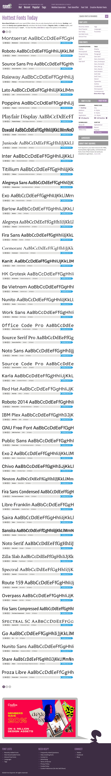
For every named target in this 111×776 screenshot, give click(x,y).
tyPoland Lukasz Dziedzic (23, 94)
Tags (44, 7)
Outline (96, 84)
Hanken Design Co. (25, 278)
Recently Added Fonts (11, 753)
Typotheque (22, 561)
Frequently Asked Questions (50, 753)
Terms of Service (46, 762)
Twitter (79, 753)
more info (97, 154)
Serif (80, 59)
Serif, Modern (98, 72)
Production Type (23, 574)
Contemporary (99, 91)
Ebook (81, 113)
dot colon (22, 587)
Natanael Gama (20, 200)
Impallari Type (25, 509)
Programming (83, 54)
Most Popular (83, 29)
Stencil (96, 79)
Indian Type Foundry (24, 108)
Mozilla (21, 239)
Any (95, 108)
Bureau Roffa (23, 677)
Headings (97, 52)
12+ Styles (97, 115)
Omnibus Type (21, 471)
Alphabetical (98, 125)
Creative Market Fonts (98, 7)
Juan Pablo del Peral (27, 187)
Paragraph (97, 54)
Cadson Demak (21, 265)
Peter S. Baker (23, 147)
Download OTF (66, 43)
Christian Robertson (23, 55)
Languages (97, 29)
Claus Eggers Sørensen (29, 121)
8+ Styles (97, 113)
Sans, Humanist (99, 64)
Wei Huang (23, 317)
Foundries (97, 32)
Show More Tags (99, 94)
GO (17, 638)
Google (22, 355)
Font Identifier (73, 7)
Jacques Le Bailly (25, 651)
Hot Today (82, 32)
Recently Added (84, 27)
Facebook (80, 755)
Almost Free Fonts (10, 757)
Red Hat (21, 600)
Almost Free (83, 37)
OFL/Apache (84, 118)
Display (81, 49)
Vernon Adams (22, 134)
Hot (20, 7)
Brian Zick (20, 483)
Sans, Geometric (99, 59)
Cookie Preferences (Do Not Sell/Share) (53, 769)
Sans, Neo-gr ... (99, 67)
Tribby (19, 213)
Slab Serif (82, 62)
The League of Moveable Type (26, 81)
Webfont (81, 110)
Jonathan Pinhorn (21, 380)
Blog (78, 757)
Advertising (44, 759)
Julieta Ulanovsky (24, 43)
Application (82, 115)
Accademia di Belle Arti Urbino (26, 174)
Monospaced (83, 52)
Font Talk (84, 7)
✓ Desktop (82, 108)
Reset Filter (103, 101)
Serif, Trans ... (98, 77)
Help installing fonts (47, 755)
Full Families (99, 118)
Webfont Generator (58, 7)
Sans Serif (82, 57)
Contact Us (44, 757)
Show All (81, 125)
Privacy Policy (45, 764)
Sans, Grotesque (99, 62)
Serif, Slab (97, 74)
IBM (20, 419)
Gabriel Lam (23, 291)
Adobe (25, 68)
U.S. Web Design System (27, 445)
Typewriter (97, 81)
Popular (36, 7)
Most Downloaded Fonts (12, 755)
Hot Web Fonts (83, 34)
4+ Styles (97, 110)
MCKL (20, 393)
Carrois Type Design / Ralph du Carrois (27, 663)
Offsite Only (82, 130)
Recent (27, 7)
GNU (23, 432)
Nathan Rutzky (26, 329)
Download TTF (66, 55)
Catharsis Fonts (24, 253)
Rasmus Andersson (22, 160)
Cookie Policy (45, 766)
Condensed (98, 86)
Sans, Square (98, 69)
